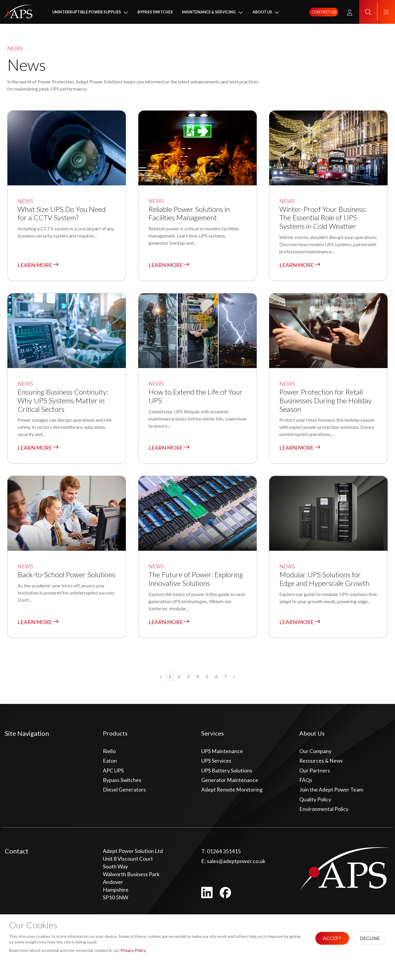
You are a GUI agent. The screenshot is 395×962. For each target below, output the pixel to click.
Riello (109, 752)
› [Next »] (234, 677)
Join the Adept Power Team (331, 791)
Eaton (110, 762)
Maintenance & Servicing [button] (209, 12)
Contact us (324, 12)
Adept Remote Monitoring (232, 791)
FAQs (305, 781)
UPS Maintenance (222, 752)
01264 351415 (221, 853)
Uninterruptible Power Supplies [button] (86, 12)
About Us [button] (262, 12)
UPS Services (216, 762)
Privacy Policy (133, 950)
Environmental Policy (323, 811)
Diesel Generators (124, 791)
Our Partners (314, 772)
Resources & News (321, 762)
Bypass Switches (155, 12)
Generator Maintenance (229, 781)
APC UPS (113, 772)
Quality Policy (315, 801)
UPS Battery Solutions (226, 772)
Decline (370, 938)
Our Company (315, 752)
